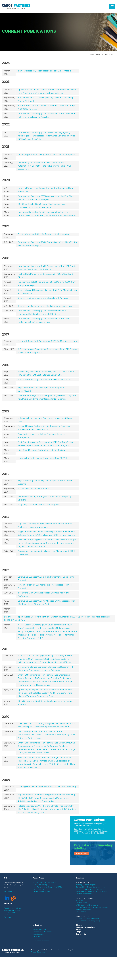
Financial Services (39, 929)
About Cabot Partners (12, 908)
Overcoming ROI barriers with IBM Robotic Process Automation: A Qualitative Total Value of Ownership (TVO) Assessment (44, 165)
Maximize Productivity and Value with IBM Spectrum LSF (44, 379)
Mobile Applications (83, 909)
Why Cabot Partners (12, 910)
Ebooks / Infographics (84, 907)
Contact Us (81, 934)
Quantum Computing (41, 891)
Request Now (81, 853)
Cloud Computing (40, 885)
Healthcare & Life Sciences (42, 932)
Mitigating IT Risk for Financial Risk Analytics (38, 504)
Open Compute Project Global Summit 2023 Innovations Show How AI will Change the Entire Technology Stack (91, 831)
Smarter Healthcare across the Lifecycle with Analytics (43, 298)
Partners (7, 917)
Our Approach (9, 913)
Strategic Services (82, 882)
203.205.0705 (10, 891)
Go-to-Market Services (84, 898)
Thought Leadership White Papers (89, 889)
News (78, 929)
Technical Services (82, 916)
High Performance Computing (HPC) (47, 887)
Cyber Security (38, 889)
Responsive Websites (100, 907)
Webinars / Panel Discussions (87, 905)
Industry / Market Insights (85, 885)
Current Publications (89, 819)
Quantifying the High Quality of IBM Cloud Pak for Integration (46, 154)
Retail (35, 938)
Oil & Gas (36, 936)
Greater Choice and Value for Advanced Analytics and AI (43, 234)
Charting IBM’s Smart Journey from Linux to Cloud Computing (47, 786)
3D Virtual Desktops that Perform (33, 488)
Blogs (78, 932)
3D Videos (79, 900)
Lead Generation (82, 912)
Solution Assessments (84, 894)
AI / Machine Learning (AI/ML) (44, 882)
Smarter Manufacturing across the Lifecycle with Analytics (45, 306)
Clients (79, 925)
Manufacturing (39, 934)
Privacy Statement (38, 952)
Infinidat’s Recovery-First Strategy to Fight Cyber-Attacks (44, 71)
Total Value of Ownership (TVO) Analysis (91, 891)
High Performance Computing (88, 921)
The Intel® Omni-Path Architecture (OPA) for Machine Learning (47, 341)
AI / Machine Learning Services (87, 918)
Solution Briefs (81, 903)
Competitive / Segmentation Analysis (90, 887)
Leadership (8, 915)
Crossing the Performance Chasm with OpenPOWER (43, 458)
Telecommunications (41, 941)
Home (91, 54)
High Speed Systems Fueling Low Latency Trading (41, 450)
